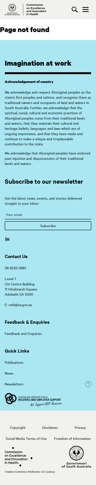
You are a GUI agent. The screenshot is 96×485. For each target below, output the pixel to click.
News (9, 373)
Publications (14, 362)
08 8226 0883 (15, 267)
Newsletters (14, 384)
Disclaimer (50, 427)
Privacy (80, 427)
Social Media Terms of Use (26, 438)
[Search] (76, 9)
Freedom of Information (72, 438)
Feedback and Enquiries (23, 333)
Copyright (18, 427)
